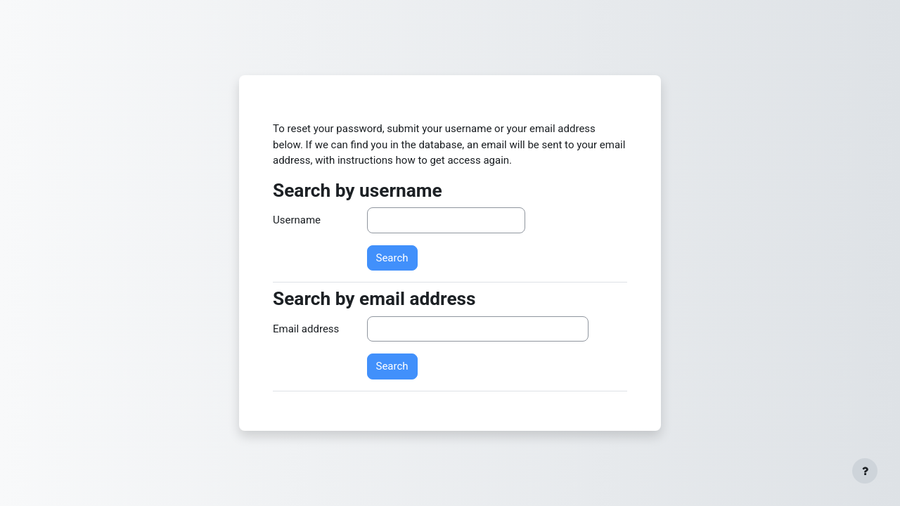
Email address (306, 329)
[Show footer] (865, 471)
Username (297, 220)
